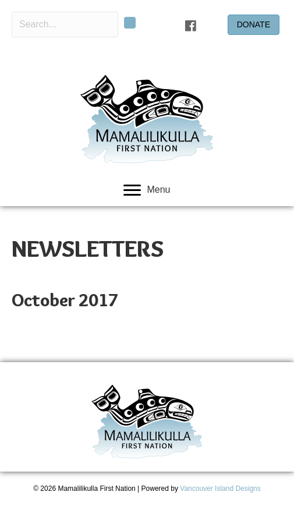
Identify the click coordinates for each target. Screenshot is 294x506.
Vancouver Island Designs (220, 488)
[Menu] (147, 190)
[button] (130, 23)
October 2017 (65, 300)
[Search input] (65, 24)
